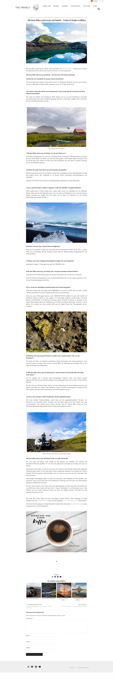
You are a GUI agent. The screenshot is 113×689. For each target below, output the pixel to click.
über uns (47, 4)
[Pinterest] (55, 575)
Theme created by (93, 687)
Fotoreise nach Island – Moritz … (63, 598)
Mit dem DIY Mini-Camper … (33, 597)
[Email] (60, 575)
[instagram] (28, 665)
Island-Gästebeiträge (77, 503)
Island (56, 16)
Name (28, 634)
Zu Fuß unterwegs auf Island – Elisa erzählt (41, 605)
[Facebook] (58, 575)
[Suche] (99, 7)
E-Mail (28, 640)
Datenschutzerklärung (82, 666)
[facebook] (32, 665)
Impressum (73, 666)
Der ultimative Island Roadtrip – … (79, 598)
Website (28, 646)
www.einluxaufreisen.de (70, 499)
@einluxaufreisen (67, 67)
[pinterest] (36, 665)
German (94, 1)
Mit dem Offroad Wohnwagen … (48, 598)
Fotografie (75, 4)
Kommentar (29, 617)
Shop (95, 4)
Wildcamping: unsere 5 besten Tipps (74, 604)
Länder (65, 4)
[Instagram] (52, 575)
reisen (56, 4)
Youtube (86, 4)
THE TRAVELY (20, 687)
